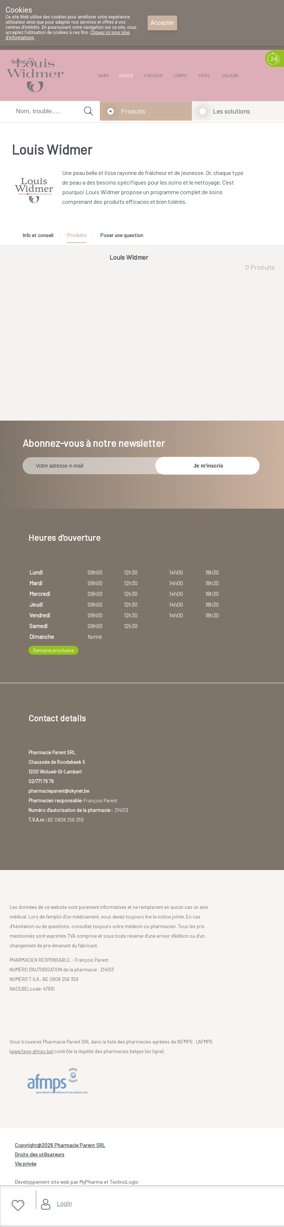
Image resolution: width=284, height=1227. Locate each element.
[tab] (40, 237)
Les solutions (231, 111)
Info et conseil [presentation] (38, 235)
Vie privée (25, 1163)
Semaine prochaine (53, 650)
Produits (133, 111)
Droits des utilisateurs (39, 1154)
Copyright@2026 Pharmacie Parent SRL (60, 1145)
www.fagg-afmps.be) (32, 1051)
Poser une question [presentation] (121, 235)
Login (64, 1203)
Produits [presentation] (77, 235)
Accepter (162, 22)
